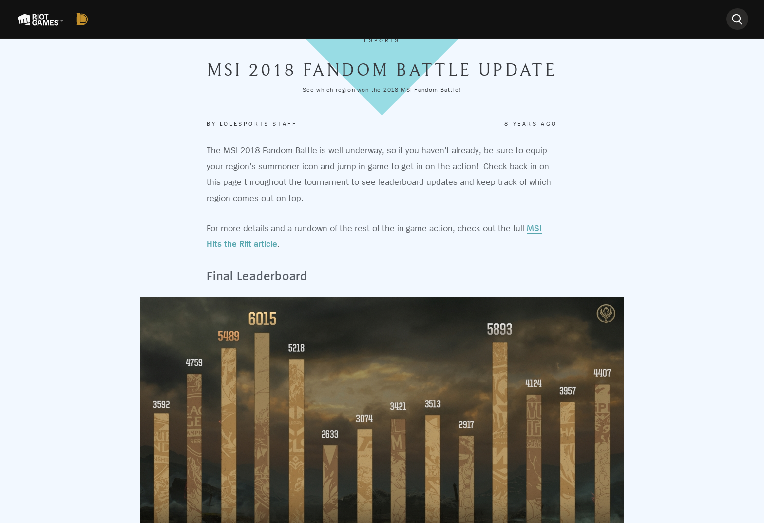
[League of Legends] (84, 19)
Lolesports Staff (258, 124)
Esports (382, 40)
